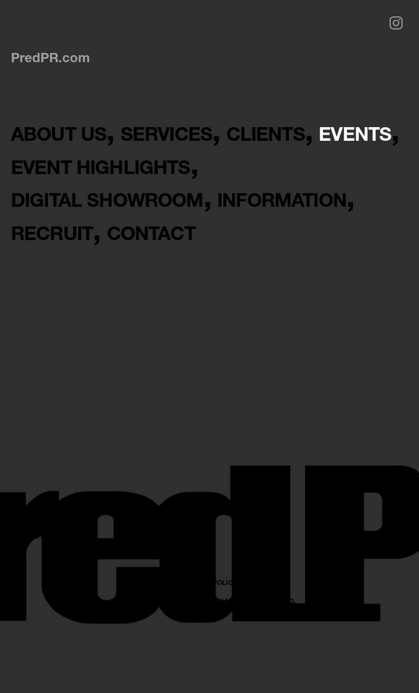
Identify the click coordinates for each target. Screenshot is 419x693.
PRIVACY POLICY (209, 648)
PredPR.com (50, 57)
